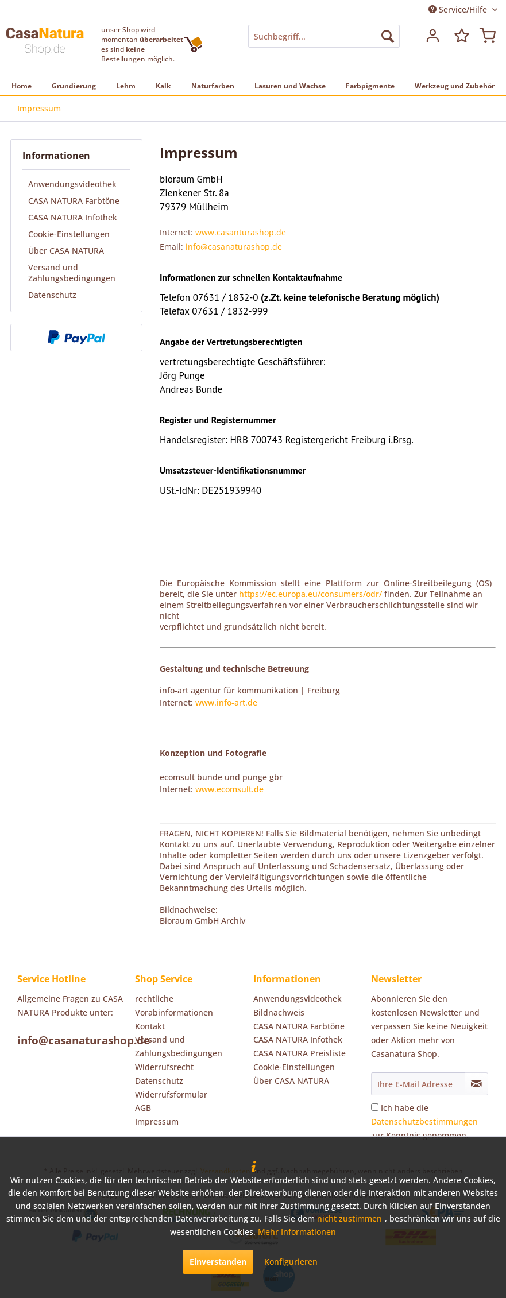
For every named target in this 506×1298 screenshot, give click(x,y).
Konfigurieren (291, 1261)
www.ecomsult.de (229, 789)
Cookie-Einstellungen (69, 233)
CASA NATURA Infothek (72, 217)
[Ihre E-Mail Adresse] (418, 1083)
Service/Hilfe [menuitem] (458, 9)
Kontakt (150, 1026)
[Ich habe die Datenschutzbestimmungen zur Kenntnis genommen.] (374, 1107)
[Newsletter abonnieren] (476, 1083)
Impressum (157, 1121)
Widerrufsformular (171, 1094)
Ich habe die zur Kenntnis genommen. (424, 1121)
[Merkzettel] (459, 36)
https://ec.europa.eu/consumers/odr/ (310, 593)
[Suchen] (388, 36)
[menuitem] (324, 36)
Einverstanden (218, 1261)
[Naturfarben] (213, 85)
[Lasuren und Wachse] (290, 85)
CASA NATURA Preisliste (299, 1053)
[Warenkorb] (487, 36)
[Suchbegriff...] (324, 36)
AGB (143, 1107)
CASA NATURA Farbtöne (73, 200)
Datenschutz (52, 294)
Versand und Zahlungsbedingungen (71, 273)
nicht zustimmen (349, 1218)
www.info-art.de (226, 702)
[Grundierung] (74, 85)
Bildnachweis (278, 1012)
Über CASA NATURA (66, 250)
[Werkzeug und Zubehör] (454, 85)
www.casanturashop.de (240, 232)
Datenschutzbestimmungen (424, 1121)
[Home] (21, 85)
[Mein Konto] (431, 36)
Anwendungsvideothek (72, 184)
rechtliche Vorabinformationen (174, 1005)
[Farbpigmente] (370, 85)
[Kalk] (163, 85)
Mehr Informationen (297, 1231)
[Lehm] (125, 85)
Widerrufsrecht (164, 1066)
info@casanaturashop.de (234, 246)
